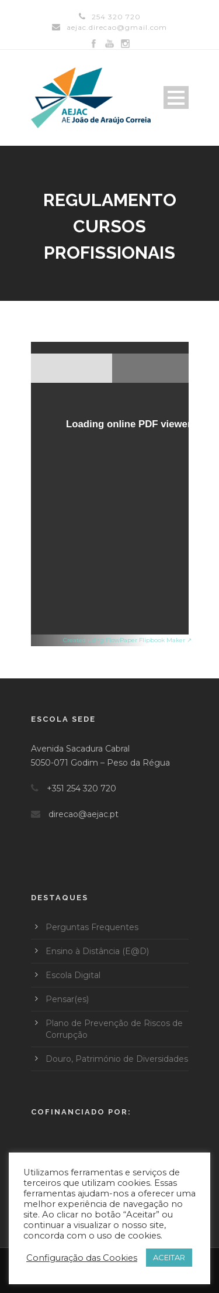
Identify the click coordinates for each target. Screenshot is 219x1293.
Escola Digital (73, 975)
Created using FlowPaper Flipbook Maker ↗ (127, 640)
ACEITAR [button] (169, 1257)
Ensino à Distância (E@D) (97, 951)
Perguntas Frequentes (92, 927)
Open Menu (176, 97)
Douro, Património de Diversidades (117, 1059)
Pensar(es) (67, 999)
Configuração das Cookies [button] (81, 1258)
